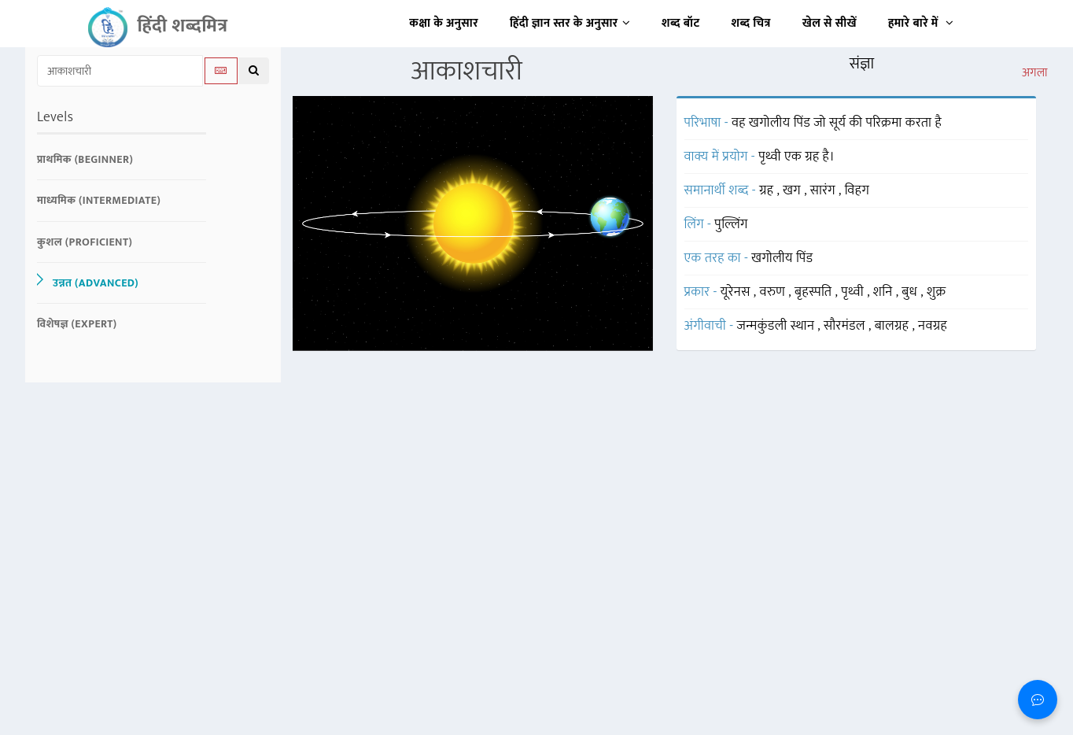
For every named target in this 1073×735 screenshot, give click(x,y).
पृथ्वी (854, 292)
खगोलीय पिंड (782, 258)
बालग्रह (894, 326)
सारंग (824, 190)
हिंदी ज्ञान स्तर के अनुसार (570, 23)
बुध (911, 292)
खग (793, 190)
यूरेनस (737, 292)
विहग (857, 190)
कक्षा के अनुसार (443, 23)
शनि (884, 292)
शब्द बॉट (681, 23)
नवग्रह (932, 326)
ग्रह (767, 190)
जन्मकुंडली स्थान (777, 326)
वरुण (774, 292)
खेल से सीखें (829, 23)
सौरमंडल (846, 326)
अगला (1035, 73)
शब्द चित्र (751, 23)
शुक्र (936, 292)
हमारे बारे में (920, 23)
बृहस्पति (815, 292)
